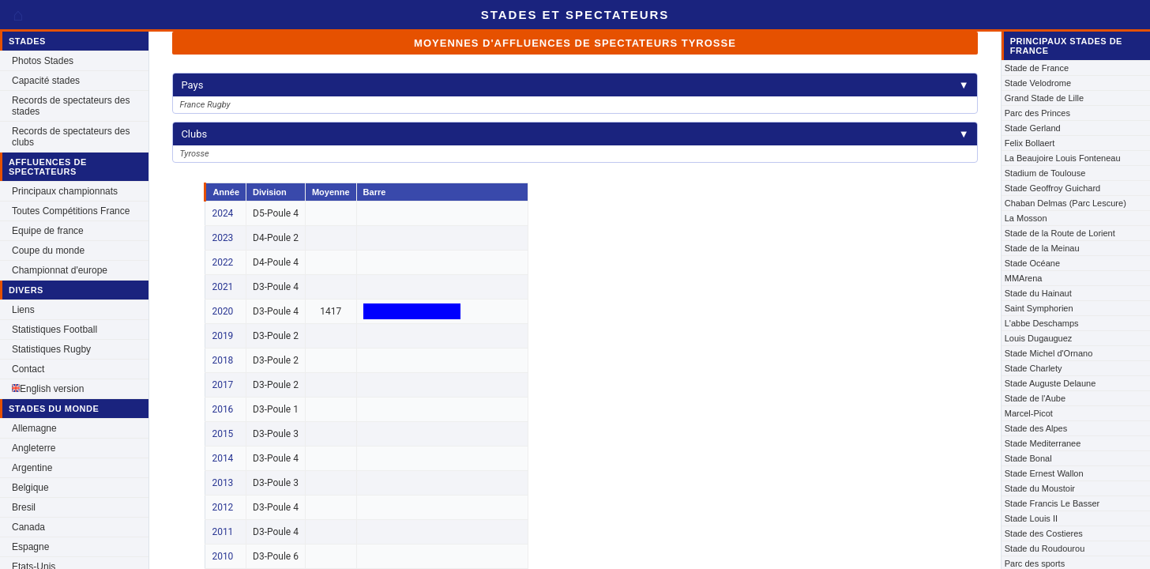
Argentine (32, 467)
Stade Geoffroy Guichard (1052, 188)
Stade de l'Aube (1035, 398)
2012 (222, 507)
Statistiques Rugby (51, 349)
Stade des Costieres (1044, 533)
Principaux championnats (65, 191)
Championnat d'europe (59, 270)
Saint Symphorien (1039, 308)
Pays (574, 85)
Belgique (30, 487)
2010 (222, 556)
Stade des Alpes (1036, 428)
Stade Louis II (1031, 518)
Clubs (574, 134)
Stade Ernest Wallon (1044, 473)
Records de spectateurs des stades (71, 106)
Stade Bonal (1028, 458)
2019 (222, 335)
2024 (222, 213)
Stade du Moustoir (1040, 488)
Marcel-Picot (1029, 413)
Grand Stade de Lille (1044, 98)
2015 (222, 433)
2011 (222, 531)
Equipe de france (48, 230)
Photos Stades (42, 60)
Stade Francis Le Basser (1052, 503)
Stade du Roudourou (1045, 548)
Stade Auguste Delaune (1050, 383)
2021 (222, 286)
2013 (222, 482)
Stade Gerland (1033, 128)
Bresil (24, 507)
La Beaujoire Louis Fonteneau (1063, 158)
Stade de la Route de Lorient (1060, 233)
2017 (222, 384)
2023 (222, 237)
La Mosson (1026, 218)
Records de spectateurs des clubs (71, 137)
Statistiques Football (54, 329)
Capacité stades (46, 80)
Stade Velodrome (1038, 83)
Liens (23, 309)
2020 (222, 311)
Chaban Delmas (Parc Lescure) (1065, 203)
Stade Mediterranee (1043, 443)
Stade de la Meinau (1042, 248)
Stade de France (1037, 68)
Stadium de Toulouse (1045, 173)
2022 (222, 262)
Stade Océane (1032, 263)
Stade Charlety (1033, 368)
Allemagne (34, 428)
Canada (28, 527)
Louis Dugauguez (1039, 338)
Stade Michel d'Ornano (1049, 353)
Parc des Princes (1037, 113)
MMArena (1024, 278)
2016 (222, 409)
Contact (28, 369)
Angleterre (33, 448)
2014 (222, 458)
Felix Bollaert (1030, 143)
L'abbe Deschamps (1042, 323)
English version (48, 388)
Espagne (30, 546)
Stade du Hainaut (1038, 293)
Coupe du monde (48, 250)
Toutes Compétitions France (71, 211)
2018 (222, 360)
